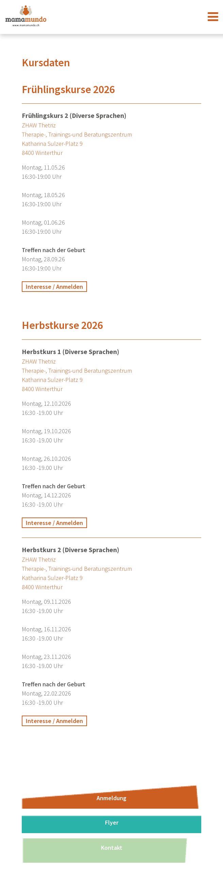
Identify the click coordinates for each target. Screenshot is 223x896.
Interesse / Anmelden (54, 287)
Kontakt (111, 847)
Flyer (111, 822)
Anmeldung (111, 798)
